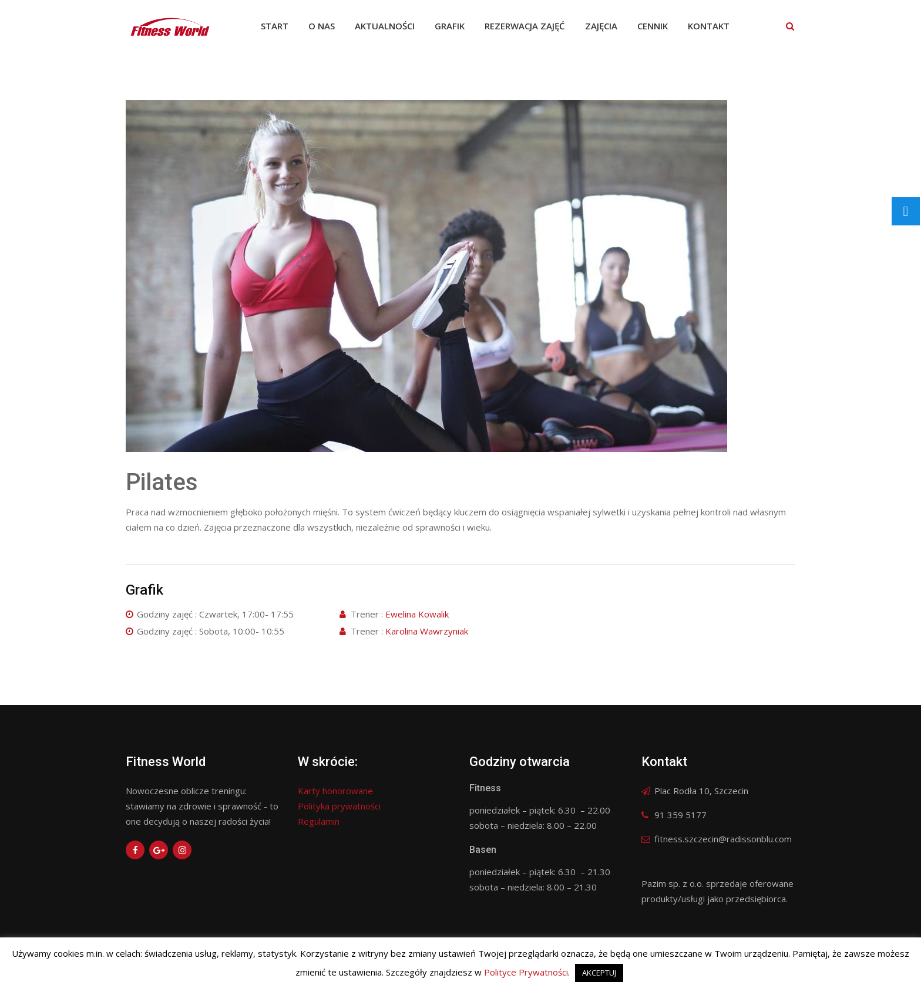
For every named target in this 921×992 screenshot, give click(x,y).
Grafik (450, 26)
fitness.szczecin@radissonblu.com (723, 839)
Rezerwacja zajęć (525, 26)
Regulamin (319, 821)
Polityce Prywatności (526, 972)
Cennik (652, 26)
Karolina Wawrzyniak (426, 631)
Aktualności (385, 26)
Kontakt (709, 26)
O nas (321, 26)
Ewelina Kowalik (417, 614)
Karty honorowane (335, 791)
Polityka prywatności (339, 806)
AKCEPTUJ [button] (599, 972)
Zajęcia (601, 26)
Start (274, 26)
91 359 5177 (680, 815)
